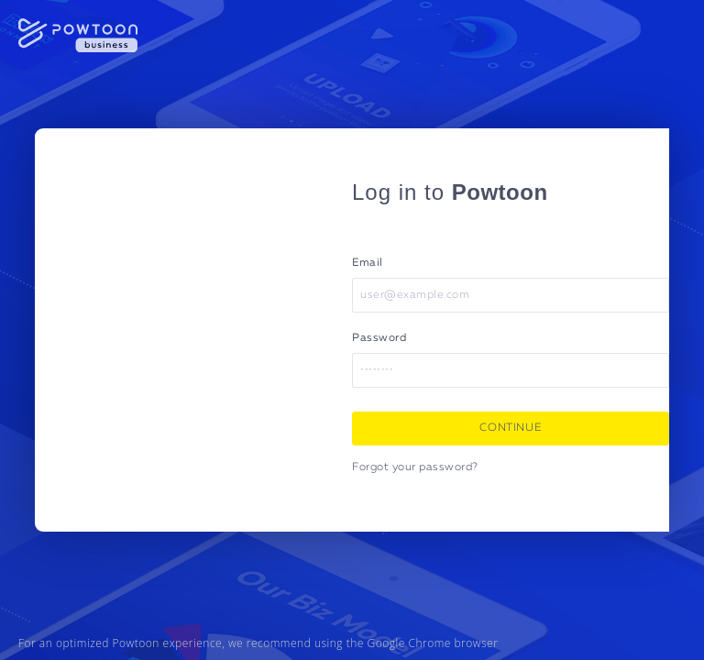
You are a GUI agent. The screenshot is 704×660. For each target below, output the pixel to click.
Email (367, 263)
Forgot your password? (415, 467)
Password (379, 338)
